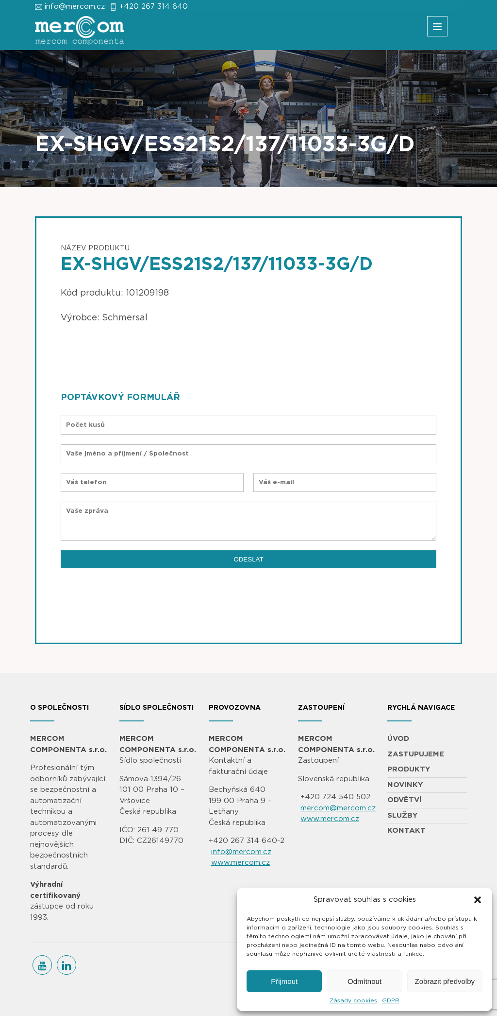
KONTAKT (406, 830)
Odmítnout (364, 981)
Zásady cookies (353, 1000)
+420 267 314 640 (153, 6)
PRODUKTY (408, 769)
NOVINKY (405, 784)
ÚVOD (398, 738)
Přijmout (284, 981)
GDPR (390, 1000)
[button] (477, 900)
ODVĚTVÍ (404, 800)
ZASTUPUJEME (415, 754)
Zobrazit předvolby (445, 981)
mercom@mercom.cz (338, 808)
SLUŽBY (402, 815)
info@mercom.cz (75, 6)
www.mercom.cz (240, 862)
